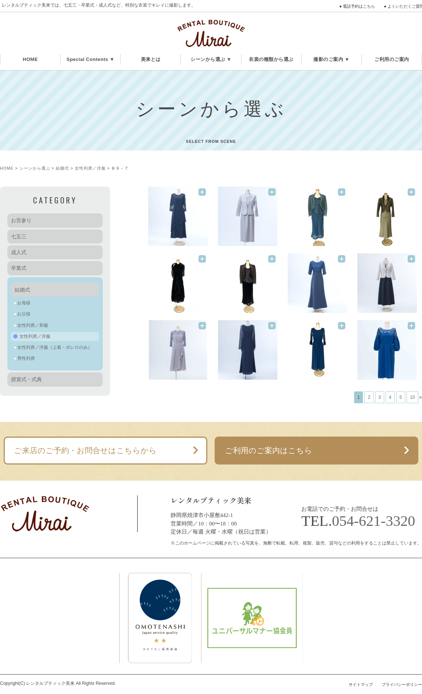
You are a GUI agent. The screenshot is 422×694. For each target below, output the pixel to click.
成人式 (18, 252)
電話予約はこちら (359, 6)
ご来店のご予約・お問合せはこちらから (85, 450)
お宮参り (21, 220)
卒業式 (18, 268)
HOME (30, 59)
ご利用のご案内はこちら (268, 450)
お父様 (23, 314)
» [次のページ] (420, 397)
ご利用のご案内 (391, 59)
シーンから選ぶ (34, 168)
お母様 (23, 303)
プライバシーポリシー (402, 684)
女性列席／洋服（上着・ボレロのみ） (54, 347)
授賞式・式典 (26, 379)
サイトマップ (361, 684)
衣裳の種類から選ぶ (271, 59)
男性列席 (26, 358)
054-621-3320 (373, 521)
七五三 (18, 236)
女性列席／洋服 (90, 168)
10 (412, 397)
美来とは (151, 59)
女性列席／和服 (32, 325)
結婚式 (62, 168)
